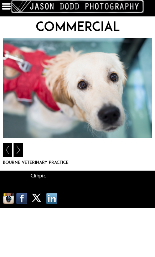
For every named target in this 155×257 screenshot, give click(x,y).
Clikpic (38, 175)
